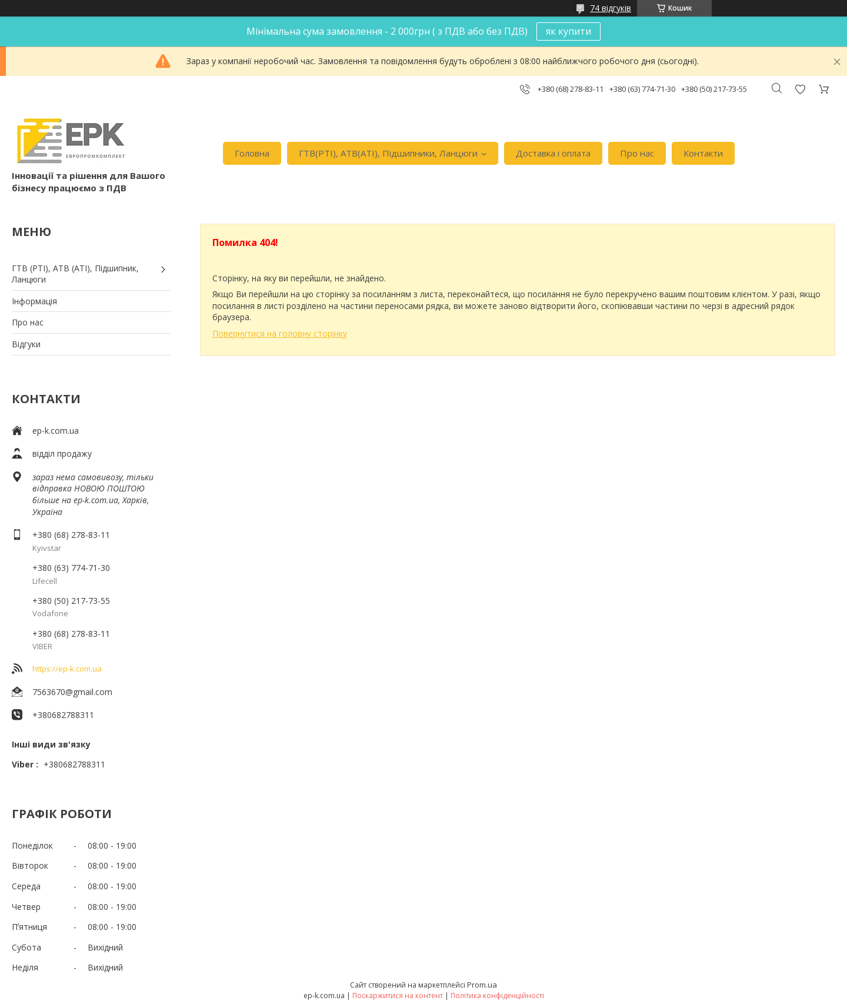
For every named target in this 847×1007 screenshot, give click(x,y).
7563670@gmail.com (72, 691)
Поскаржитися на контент (397, 996)
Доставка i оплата (553, 153)
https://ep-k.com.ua (67, 668)
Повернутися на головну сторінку (279, 333)
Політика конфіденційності (497, 996)
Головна (252, 153)
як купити (568, 31)
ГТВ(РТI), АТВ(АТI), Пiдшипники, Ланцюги (388, 153)
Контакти (703, 153)
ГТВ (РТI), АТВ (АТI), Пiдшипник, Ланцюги (75, 273)
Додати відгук (800, 89)
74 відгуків (610, 8)
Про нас (637, 153)
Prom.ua (482, 984)
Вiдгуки (26, 344)
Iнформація (34, 301)
